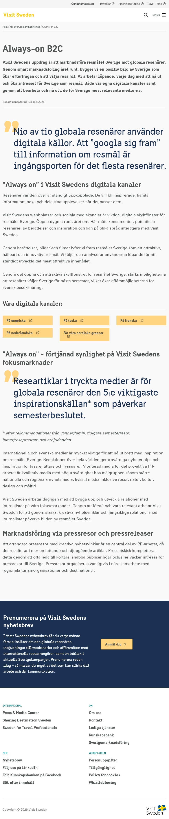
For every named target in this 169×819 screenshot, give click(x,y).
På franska (128, 320)
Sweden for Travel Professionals (30, 727)
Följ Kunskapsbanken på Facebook (32, 774)
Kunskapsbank (101, 735)
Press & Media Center (21, 712)
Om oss (95, 712)
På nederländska (20, 333)
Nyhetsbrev (12, 760)
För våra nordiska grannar (83, 333)
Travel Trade (154, 4)
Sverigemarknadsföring (109, 742)
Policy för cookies (104, 774)
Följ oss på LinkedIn (20, 767)
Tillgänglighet (102, 767)
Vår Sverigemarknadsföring (24, 26)
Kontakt (95, 720)
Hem (5, 26)
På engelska (16, 320)
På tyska (70, 320)
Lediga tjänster (102, 727)
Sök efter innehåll (18, 782)
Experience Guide (129, 4)
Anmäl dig (113, 644)
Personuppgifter (103, 760)
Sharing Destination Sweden (27, 720)
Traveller (105, 4)
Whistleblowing (102, 782)
